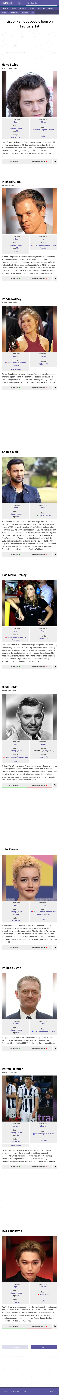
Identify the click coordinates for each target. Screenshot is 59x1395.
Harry (16, 122)
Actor (43, 136)
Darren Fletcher (12, 1069)
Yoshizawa (43, 1287)
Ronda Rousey (11, 299)
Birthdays (22, 8)
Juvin (43, 1024)
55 (17, 248)
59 (52, 751)
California (15, 365)
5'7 (19, 1302)
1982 (20, 514)
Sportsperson (16, 1145)
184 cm (41, 757)
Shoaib (15, 508)
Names (14, 8)
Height (50, 8)
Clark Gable (9, 687)
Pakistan (41, 515)
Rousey (43, 356)
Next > (44, 1347)
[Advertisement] (29, 45)
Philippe (16, 1024)
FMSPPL (7, 3)
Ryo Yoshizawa (12, 1231)
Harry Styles (10, 64)
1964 (20, 1030)
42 (17, 1135)
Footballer (43, 1140)
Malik (43, 508)
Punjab (48, 515)
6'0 (47, 757)
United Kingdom (41, 130)
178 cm (13, 137)
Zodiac (32, 8)
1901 (20, 751)
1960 (45, 751)
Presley (43, 631)
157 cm (41, 639)
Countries (41, 8)
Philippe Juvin (11, 968)
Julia (16, 905)
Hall (43, 239)
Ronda (15, 356)
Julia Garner (10, 849)
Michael (16, 239)
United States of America (42, 245)
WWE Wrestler (15, 369)
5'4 (19, 921)
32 (17, 131)
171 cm (14, 1302)
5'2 (47, 639)
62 (17, 1033)
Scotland (51, 1134)
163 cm (14, 921)
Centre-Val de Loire (47, 1031)
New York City (45, 914)
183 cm (14, 1141)
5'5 (47, 364)
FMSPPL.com (21, 1391)
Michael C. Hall (12, 182)
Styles (43, 122)
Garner (43, 905)
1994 (20, 128)
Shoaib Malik (10, 452)
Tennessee (16, 640)
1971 (20, 245)
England (51, 130)
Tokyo (47, 1294)
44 (17, 517)
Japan (42, 1294)
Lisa (15, 631)
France (37, 1031)
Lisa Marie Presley (14, 575)
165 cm (41, 364)
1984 (20, 1132)
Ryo (15, 1287)
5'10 (18, 137)
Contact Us (52, 1391)
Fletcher (43, 1126)
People (5, 8)
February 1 (13, 128)
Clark (16, 744)
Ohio (26, 757)
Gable (43, 744)
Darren (15, 1126)
